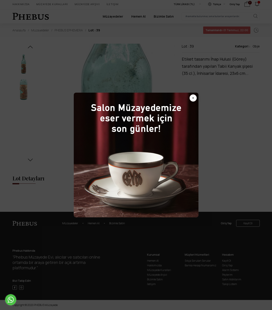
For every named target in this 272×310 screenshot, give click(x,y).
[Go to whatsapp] (10, 299)
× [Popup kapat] (193, 98)
